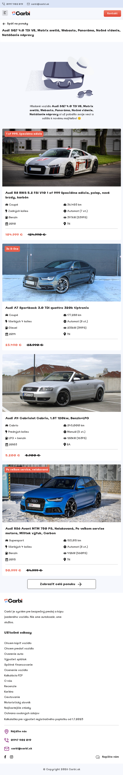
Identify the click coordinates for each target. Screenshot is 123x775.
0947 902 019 (12, 4)
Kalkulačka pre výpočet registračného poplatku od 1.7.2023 (43, 719)
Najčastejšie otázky (17, 708)
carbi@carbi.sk (38, 4)
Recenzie (10, 686)
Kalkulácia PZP (13, 675)
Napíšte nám (107, 757)
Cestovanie (12, 697)
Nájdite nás (15, 731)
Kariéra (8, 691)
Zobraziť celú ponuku (60, 584)
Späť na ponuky (15, 24)
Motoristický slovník (17, 702)
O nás (8, 681)
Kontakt (112, 13)
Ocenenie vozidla (16, 670)
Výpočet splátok (15, 659)
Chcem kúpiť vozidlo (18, 643)
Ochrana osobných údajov (21, 713)
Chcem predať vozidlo (19, 648)
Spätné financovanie (18, 664)
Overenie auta (13, 654)
